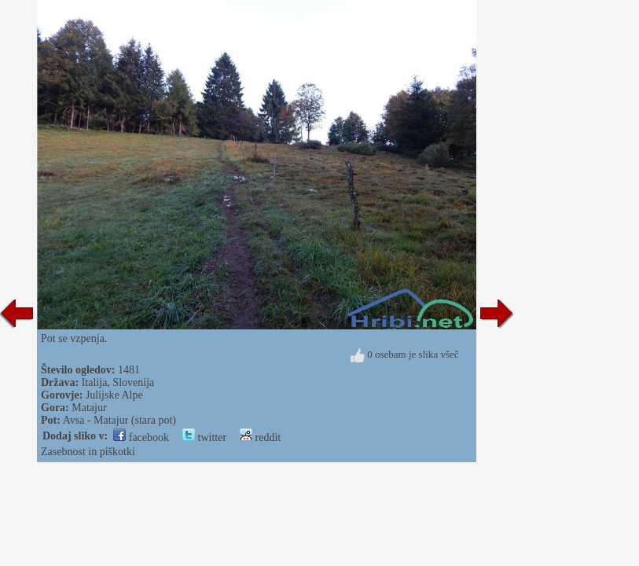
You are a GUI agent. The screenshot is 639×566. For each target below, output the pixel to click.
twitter (204, 437)
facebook (141, 437)
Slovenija (133, 382)
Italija (95, 382)
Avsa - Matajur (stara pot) (119, 420)
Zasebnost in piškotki (88, 452)
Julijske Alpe (114, 395)
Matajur (89, 407)
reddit (260, 437)
